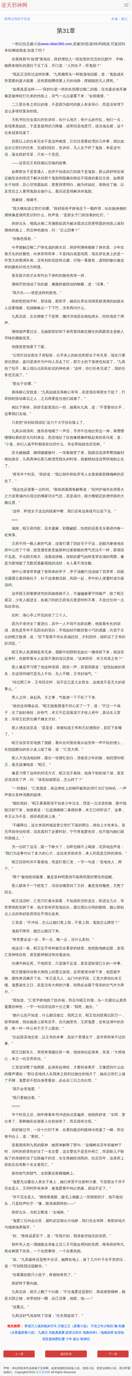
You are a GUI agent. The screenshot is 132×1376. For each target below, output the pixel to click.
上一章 (19, 1354)
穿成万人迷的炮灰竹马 (40, 1326)
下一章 (113, 1354)
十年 (68, 1339)
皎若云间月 (73, 1332)
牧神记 (85, 1339)
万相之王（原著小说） (73, 1326)
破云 (76, 1339)
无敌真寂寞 (57, 1332)
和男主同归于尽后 (17, 19)
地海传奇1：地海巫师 (98, 1332)
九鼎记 (43, 1332)
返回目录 (66, 1354)
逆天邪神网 (43, 1372)
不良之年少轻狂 (102, 1326)
